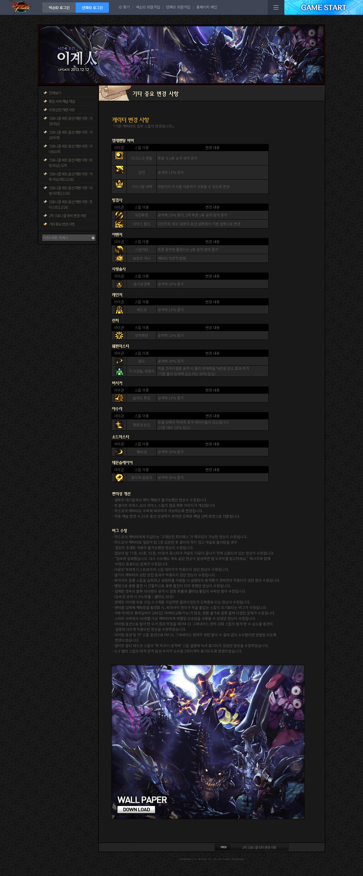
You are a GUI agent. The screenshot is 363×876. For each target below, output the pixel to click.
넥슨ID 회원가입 (148, 6)
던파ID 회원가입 (178, 6)
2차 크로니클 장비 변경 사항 (67, 215)
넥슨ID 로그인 (59, 7)
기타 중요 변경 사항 (62, 223)
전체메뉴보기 (276, 7)
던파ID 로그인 (92, 7)
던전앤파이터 (21, 7)
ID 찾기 (124, 6)
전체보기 (55, 92)
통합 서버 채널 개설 (62, 101)
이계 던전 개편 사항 (62, 109)
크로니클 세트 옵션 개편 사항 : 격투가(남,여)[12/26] (70, 176)
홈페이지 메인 (206, 6)
